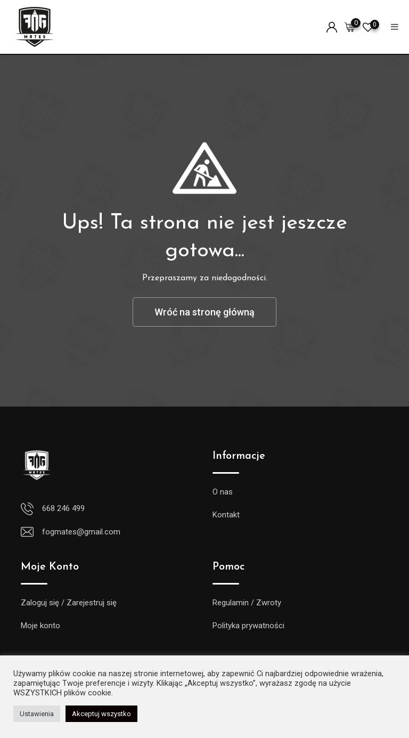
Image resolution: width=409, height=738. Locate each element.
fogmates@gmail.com (81, 532)
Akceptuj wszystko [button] (101, 714)
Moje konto (40, 625)
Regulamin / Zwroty (246, 602)
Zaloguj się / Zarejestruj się (69, 602)
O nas (222, 492)
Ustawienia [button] (37, 714)
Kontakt (226, 515)
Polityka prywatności (248, 625)
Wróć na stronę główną (204, 312)
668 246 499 (63, 508)
